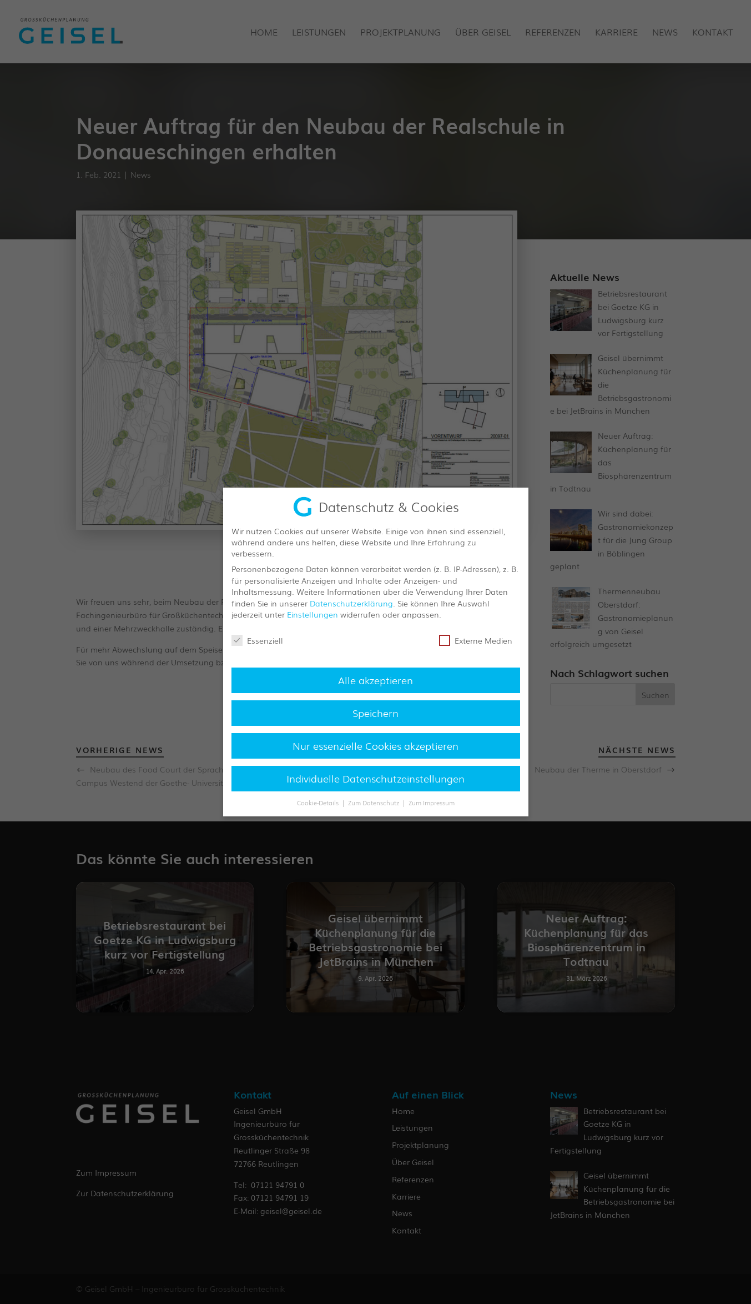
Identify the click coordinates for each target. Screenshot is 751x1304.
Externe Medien (475, 639)
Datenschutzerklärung (351, 602)
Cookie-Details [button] (318, 802)
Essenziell (257, 639)
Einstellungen (312, 613)
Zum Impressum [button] (432, 802)
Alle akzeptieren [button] (375, 678)
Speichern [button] (375, 711)
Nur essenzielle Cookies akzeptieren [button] (375, 744)
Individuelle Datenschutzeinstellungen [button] (375, 777)
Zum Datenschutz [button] (374, 802)
